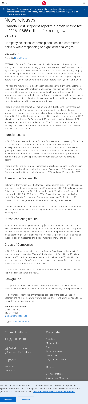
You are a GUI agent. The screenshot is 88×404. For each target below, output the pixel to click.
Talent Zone (52, 355)
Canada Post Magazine (57, 378)
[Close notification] (84, 9)
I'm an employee (54, 351)
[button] (20, 3)
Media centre (52, 343)
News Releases (21, 58)
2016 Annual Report (22, 321)
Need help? (10, 366)
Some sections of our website (29, 9)
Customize (26, 399)
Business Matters (54, 374)
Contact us (10, 370)
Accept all (8, 399)
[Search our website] (84, 3)
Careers (50, 347)
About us (50, 339)
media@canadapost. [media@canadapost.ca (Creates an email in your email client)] (16, 316)
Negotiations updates (56, 359)
